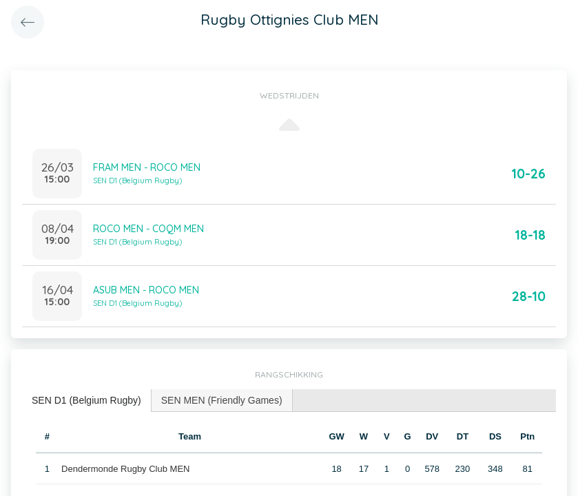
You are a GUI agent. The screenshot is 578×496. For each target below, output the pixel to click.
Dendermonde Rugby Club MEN (125, 469)
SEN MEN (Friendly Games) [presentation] (221, 400)
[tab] (87, 400)
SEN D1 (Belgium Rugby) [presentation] (86, 400)
